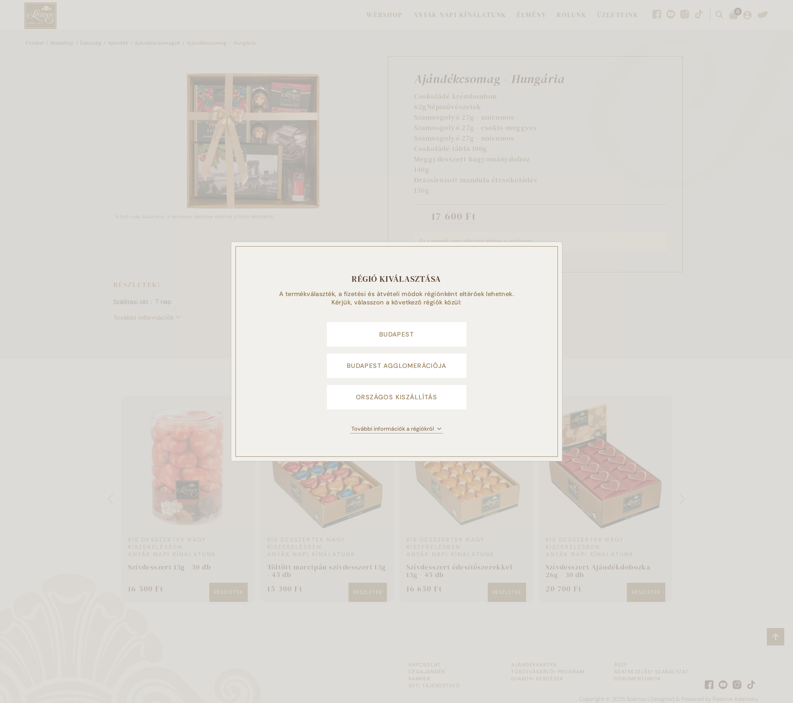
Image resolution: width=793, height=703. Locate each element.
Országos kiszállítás (396, 397)
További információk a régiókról (396, 428)
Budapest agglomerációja (396, 366)
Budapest (396, 334)
